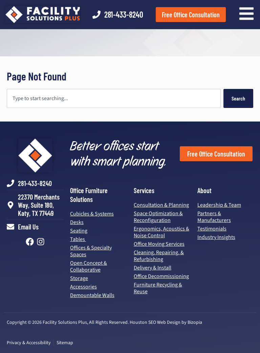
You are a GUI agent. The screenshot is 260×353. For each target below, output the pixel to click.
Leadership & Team (219, 205)
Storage (79, 278)
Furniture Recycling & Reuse (158, 288)
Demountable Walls (92, 295)
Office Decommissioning (161, 276)
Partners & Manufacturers (214, 217)
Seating (78, 230)
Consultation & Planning (161, 205)
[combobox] (114, 98)
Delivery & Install (152, 267)
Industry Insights (216, 237)
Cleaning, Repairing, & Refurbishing (159, 256)
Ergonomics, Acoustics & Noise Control (161, 232)
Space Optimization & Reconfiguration (158, 217)
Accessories (83, 286)
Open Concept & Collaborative (88, 266)
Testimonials (211, 228)
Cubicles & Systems (92, 213)
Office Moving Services (159, 244)
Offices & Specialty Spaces (91, 251)
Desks (77, 222)
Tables (78, 239)
